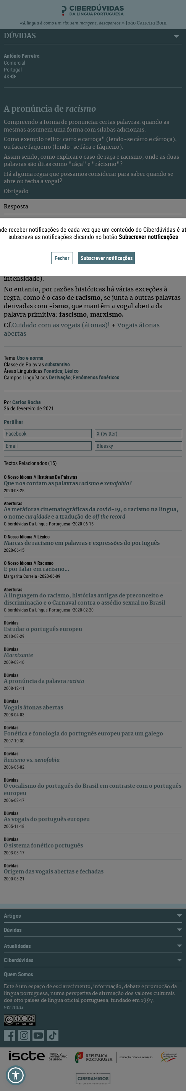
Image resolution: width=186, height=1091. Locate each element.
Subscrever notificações (107, 258)
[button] (16, 1075)
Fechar (62, 258)
